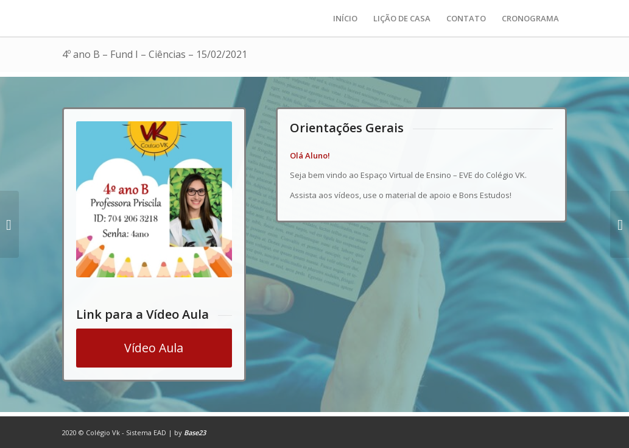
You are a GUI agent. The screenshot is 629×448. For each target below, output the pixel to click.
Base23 (195, 432)
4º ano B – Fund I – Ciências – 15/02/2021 (154, 54)
